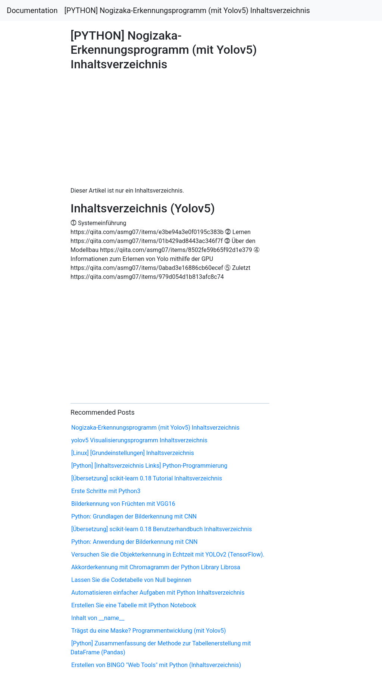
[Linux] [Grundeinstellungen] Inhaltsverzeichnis (132, 453)
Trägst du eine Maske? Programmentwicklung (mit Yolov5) (148, 630)
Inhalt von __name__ (97, 618)
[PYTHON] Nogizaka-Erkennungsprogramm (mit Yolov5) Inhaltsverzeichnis (187, 10)
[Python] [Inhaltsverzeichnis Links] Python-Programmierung (149, 465)
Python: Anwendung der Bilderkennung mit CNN (134, 541)
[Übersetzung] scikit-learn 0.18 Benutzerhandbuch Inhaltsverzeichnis (161, 529)
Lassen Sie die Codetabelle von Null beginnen (131, 579)
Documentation (32, 10)
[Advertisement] (309, 247)
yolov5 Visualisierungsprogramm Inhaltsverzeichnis (139, 440)
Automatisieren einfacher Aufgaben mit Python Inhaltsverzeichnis (157, 592)
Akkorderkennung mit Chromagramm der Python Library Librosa (155, 567)
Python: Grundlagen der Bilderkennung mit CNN (134, 516)
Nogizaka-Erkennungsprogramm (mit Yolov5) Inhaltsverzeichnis (155, 427)
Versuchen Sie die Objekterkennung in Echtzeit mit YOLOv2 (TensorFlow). (167, 554)
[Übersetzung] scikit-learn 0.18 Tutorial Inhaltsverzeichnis (146, 478)
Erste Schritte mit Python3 (105, 491)
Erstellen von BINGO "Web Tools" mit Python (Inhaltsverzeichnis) (156, 665)
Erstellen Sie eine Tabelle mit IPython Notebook (133, 605)
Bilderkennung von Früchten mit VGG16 (123, 503)
